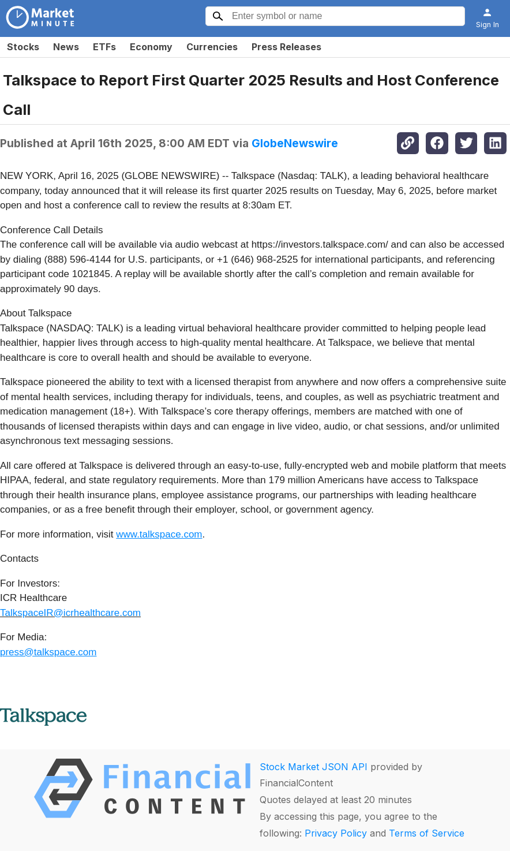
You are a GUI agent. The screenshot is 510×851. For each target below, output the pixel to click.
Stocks (23, 47)
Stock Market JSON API (313, 766)
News (66, 47)
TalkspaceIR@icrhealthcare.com (70, 612)
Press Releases (286, 47)
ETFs (104, 47)
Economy (151, 47)
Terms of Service (426, 833)
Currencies (212, 47)
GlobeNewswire (295, 143)
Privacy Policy (336, 833)
